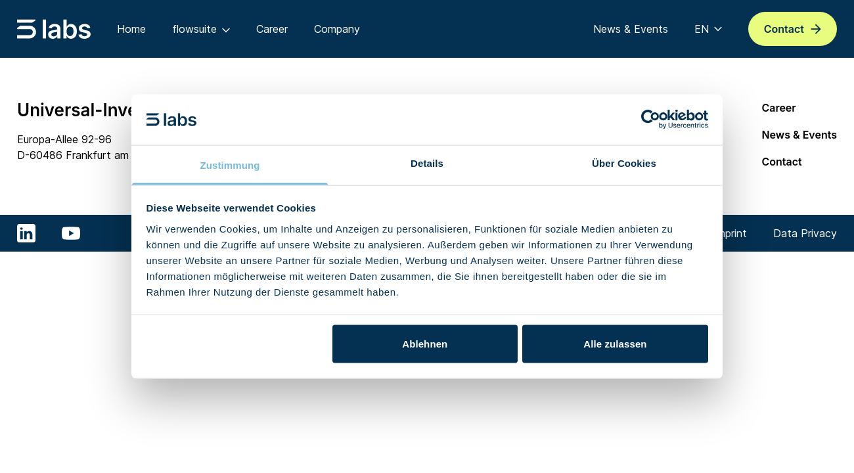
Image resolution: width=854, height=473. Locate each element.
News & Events (799, 134)
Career (778, 107)
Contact (781, 161)
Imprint (730, 233)
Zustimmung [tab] (230, 164)
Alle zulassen (614, 343)
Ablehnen (424, 343)
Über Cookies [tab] (624, 162)
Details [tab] (427, 162)
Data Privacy (805, 233)
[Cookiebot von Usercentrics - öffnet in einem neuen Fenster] (650, 119)
